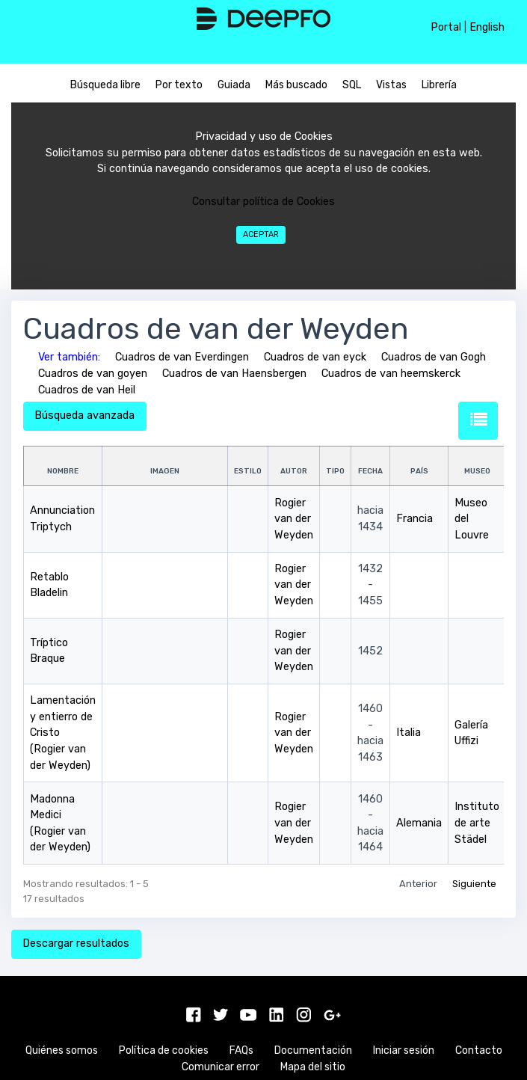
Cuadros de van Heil (86, 390)
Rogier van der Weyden (293, 519)
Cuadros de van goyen (92, 373)
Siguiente (474, 883)
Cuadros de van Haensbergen (234, 373)
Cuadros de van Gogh (433, 357)
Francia (414, 518)
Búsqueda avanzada (84, 415)
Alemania (419, 823)
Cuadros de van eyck (315, 357)
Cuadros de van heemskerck (390, 373)
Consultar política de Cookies (263, 201)
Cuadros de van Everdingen (182, 357)
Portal (446, 27)
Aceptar (261, 234)
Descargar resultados (75, 943)
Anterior (418, 883)
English (487, 27)
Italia (408, 732)
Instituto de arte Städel (476, 822)
